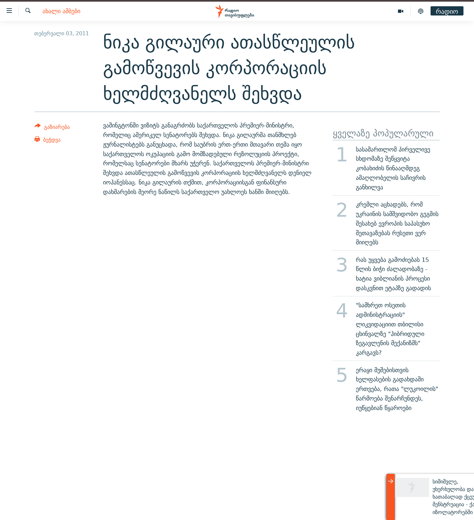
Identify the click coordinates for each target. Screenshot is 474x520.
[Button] (52, 128)
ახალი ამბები (61, 11)
